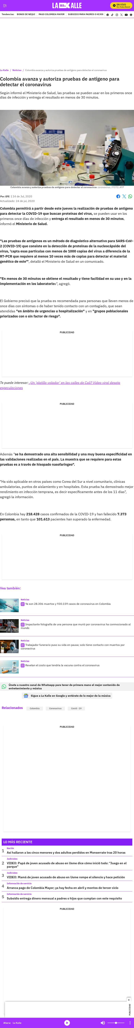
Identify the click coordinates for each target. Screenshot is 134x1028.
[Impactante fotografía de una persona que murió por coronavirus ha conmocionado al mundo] (9, 626)
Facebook (118, 196)
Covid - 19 (76, 708)
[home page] (67, 5)
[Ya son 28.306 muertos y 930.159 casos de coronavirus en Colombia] (9, 605)
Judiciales (12, 858)
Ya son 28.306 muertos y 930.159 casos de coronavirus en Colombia (68, 603)
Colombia (35, 708)
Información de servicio (19, 883)
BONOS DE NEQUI (26, 14)
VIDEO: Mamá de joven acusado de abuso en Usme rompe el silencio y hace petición (66, 877)
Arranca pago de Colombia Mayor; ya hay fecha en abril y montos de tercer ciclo (62, 888)
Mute (103, 1023)
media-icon (67, 1023)
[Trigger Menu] (5, 5)
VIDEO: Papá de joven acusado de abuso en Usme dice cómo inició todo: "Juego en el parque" (67, 865)
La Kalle (4, 70)
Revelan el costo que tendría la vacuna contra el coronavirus (62, 665)
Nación (10, 848)
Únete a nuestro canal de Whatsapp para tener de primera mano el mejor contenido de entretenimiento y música (61, 686)
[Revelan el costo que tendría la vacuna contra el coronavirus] (9, 667)
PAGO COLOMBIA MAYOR (52, 14)
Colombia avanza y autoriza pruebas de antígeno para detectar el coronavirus (66, 70)
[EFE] (7, 196)
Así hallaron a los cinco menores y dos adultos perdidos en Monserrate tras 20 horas (66, 852)
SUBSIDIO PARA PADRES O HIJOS (85, 14)
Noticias (16, 70)
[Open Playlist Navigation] (130, 1023)
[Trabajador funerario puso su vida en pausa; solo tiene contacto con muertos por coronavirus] (9, 646)
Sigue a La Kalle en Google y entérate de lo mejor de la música (67, 695)
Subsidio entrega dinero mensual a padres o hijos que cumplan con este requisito (64, 898)
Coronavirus (55, 708)
